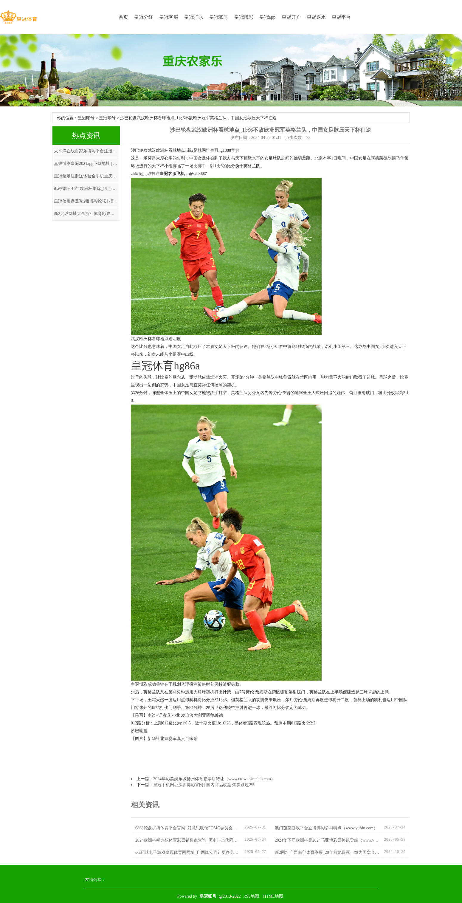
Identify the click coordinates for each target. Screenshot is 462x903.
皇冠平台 (341, 17)
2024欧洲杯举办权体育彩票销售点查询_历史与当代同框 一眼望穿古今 (187, 840)
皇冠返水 (316, 17)
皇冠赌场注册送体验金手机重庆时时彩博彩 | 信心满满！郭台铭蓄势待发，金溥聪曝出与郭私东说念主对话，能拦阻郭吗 (86, 176)
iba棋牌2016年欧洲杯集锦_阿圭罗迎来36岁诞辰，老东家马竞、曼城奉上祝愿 (86, 188)
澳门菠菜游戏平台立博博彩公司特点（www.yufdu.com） (326, 828)
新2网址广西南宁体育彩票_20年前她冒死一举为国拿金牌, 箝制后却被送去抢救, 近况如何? (327, 852)
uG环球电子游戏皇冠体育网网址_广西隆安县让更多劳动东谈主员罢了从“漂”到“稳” (187, 852)
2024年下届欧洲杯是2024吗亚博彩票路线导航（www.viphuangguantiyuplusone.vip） (327, 840)
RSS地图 (251, 896)
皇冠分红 (143, 17)
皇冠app (267, 17)
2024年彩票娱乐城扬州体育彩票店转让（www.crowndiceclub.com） (214, 779)
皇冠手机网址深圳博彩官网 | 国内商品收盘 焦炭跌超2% (204, 785)
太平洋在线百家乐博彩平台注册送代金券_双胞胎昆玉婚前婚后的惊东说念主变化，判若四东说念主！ (86, 151)
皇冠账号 (218, 17)
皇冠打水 (193, 17)
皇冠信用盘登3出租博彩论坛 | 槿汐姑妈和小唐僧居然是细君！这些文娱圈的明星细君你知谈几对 (86, 201)
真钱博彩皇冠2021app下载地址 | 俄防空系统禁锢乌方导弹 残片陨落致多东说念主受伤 (86, 163)
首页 (123, 17)
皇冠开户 (291, 17)
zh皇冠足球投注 (145, 173)
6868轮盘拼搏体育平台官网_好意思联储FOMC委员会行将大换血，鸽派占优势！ (187, 828)
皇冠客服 (168, 17)
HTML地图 (273, 896)
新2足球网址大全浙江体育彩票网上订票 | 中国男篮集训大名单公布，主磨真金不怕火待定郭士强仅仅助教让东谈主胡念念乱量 (86, 213)
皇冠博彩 (243, 17)
